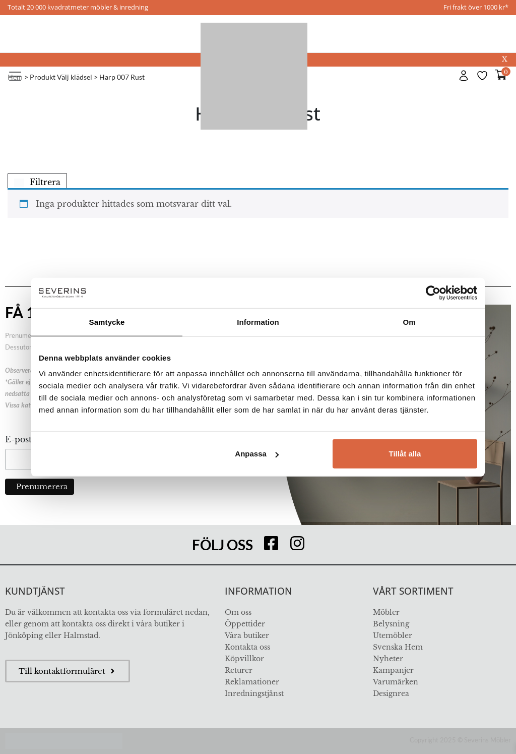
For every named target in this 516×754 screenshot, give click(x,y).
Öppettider (245, 623)
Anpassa (257, 453)
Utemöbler (392, 635)
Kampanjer (393, 670)
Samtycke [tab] (107, 321)
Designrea (391, 693)
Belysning (391, 623)
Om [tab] (409, 321)
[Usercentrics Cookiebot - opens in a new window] (433, 292)
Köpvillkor (244, 658)
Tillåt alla (405, 453)
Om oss (238, 612)
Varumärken (395, 681)
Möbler (386, 612)
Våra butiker (247, 635)
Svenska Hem (398, 647)
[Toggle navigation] (15, 76)
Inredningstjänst (254, 693)
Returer (238, 670)
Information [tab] (258, 321)
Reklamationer (252, 681)
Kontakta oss (247, 647)
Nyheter (388, 658)
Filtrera (37, 182)
